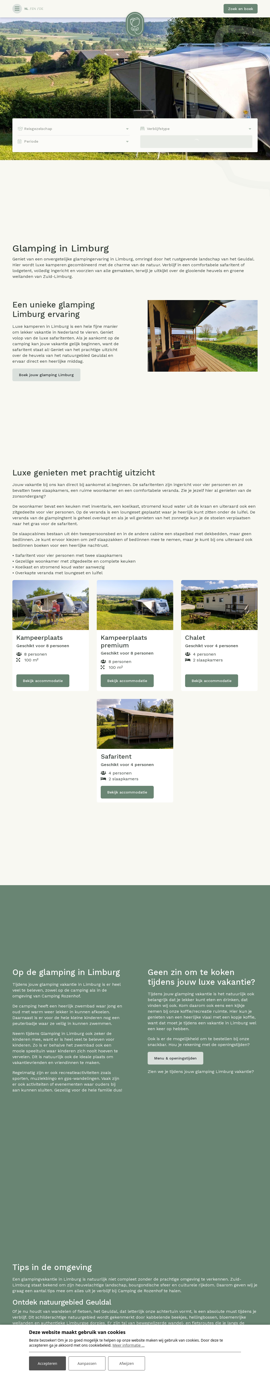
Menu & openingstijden (175, 1058)
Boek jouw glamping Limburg (46, 375)
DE (41, 9)
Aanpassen (87, 1363)
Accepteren (47, 1363)
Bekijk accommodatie (43, 681)
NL (26, 9)
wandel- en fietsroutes (191, 1322)
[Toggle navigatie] (17, 8)
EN (34, 9)
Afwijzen (126, 1363)
